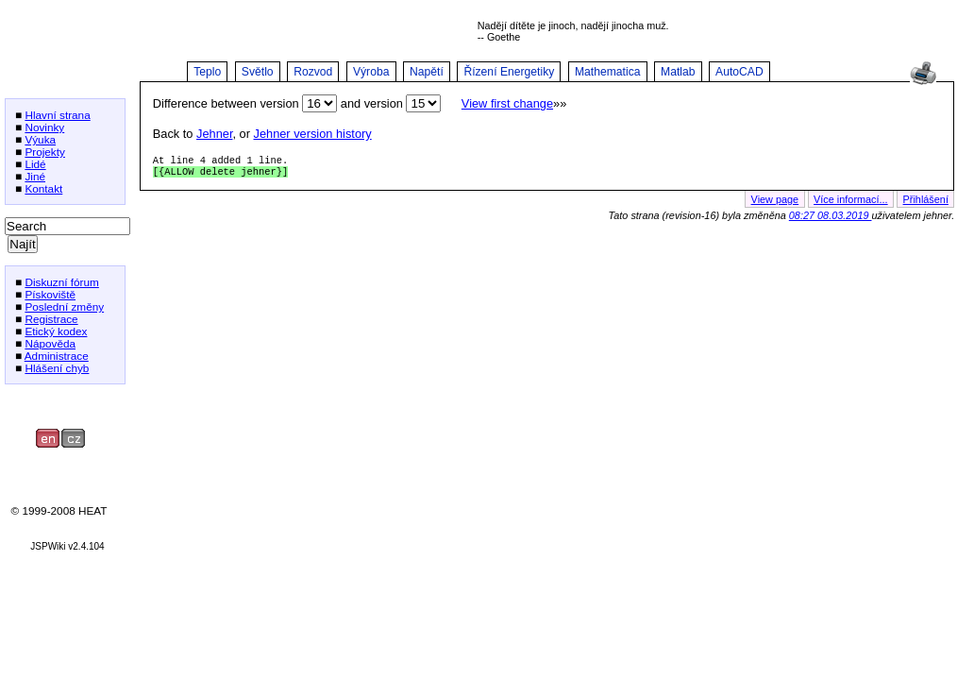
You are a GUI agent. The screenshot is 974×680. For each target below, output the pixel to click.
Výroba (371, 71)
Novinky (44, 127)
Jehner (214, 134)
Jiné (35, 176)
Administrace (57, 355)
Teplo (207, 71)
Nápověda (50, 343)
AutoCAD (739, 71)
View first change (507, 103)
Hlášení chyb (57, 368)
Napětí (427, 71)
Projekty (45, 151)
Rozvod (313, 71)
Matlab (678, 71)
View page (775, 203)
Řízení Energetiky (508, 71)
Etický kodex (56, 331)
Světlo (258, 71)
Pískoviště (50, 294)
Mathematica (608, 71)
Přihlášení (926, 203)
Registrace (51, 319)
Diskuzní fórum (61, 282)
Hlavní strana (57, 115)
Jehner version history (313, 134)
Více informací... (851, 203)
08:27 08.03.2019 (830, 219)
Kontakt (43, 188)
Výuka (40, 139)
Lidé (35, 164)
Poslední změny (64, 306)
